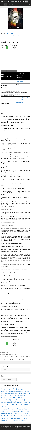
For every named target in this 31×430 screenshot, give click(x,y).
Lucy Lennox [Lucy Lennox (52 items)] (4, 409)
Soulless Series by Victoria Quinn (13, 35)
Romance (17, 32)
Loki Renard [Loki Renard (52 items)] (12, 406)
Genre (16, 1)
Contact (9, 4)
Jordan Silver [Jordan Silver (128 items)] (12, 402)
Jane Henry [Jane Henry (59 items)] (9, 397)
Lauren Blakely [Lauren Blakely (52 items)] (21, 404)
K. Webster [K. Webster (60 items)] (22, 402)
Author (12, 1)
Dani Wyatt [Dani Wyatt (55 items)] (19, 391)
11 (13, 47)
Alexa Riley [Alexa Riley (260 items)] (9, 389)
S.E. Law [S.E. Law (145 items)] (21, 415)
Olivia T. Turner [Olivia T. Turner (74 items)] (8, 413)
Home (1, 1)
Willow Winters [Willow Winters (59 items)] (23, 420)
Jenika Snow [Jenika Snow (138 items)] (18, 398)
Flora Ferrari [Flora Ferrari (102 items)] (6, 395)
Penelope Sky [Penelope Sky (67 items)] (17, 413)
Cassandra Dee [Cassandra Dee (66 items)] (11, 391)
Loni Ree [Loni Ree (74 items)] (18, 407)
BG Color (9, 71)
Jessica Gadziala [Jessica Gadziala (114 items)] (18, 400)
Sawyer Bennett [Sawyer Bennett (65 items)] (18, 418)
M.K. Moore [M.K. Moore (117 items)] (13, 409)
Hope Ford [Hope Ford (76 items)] (23, 395)
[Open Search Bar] (30, 4)
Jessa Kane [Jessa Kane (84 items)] (7, 400)
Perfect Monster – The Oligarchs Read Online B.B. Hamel (14, 359)
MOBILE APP (7, 1)
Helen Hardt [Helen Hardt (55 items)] (16, 395)
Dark (23, 1)
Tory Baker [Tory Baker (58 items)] (10, 420)
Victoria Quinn (10, 33)
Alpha (26, 1)
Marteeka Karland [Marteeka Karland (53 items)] (9, 411)
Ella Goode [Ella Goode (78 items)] (26, 391)
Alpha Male (8, 32)
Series (19, 1)
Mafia (1, 4)
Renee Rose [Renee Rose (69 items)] (5, 415)
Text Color (3, 71)
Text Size (14, 71)
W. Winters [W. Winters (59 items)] (16, 420)
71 (20, 47)
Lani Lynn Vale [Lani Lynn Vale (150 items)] (10, 404)
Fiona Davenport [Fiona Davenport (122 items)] (22, 393)
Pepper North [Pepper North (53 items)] (24, 413)
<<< (2, 47)
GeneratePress (21, 428)
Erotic (5, 4)
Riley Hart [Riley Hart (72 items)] (12, 415)
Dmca (13, 4)
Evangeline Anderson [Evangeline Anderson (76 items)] (7, 393)
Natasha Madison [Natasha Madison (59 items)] (17, 411)
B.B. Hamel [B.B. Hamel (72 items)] (20, 389)
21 (15, 47)
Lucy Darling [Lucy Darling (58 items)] (25, 407)
